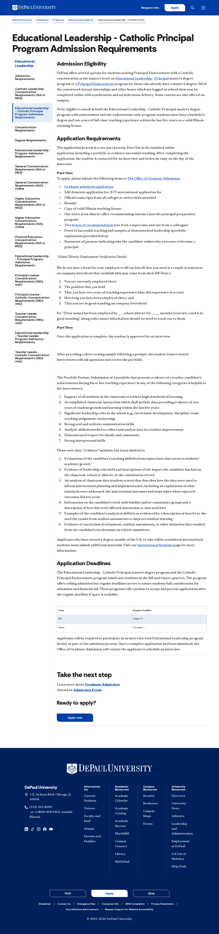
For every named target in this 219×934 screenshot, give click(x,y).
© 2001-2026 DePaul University (109, 919)
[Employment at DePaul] (182, 844)
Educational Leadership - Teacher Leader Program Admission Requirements (32, 337)
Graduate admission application (88, 187)
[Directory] (182, 796)
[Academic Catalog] (123, 811)
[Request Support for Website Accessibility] (129, 909)
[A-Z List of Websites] (182, 857)
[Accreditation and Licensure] (82, 909)
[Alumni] (94, 829)
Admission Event (87, 690)
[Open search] (193, 8)
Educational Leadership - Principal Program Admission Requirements (32, 260)
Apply (175, 8)
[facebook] (45, 829)
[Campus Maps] (151, 814)
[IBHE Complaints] (135, 903)
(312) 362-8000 (40, 807)
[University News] (182, 806)
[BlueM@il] (123, 833)
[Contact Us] (63, 903)
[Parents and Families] (94, 839)
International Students (155, 545)
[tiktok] (32, 829)
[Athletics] (182, 816)
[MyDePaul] (123, 861)
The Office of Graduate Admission (153, 178)
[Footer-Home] (109, 769)
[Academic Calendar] (123, 799)
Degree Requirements (30, 140)
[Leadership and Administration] (182, 829)
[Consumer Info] (110, 903)
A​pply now (75, 718)
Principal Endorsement (96, 84)
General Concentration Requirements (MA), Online (31, 185)
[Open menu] (204, 7)
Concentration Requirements (25, 128)
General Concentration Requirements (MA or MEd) (31, 169)
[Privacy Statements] (162, 903)
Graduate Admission (102, 684)
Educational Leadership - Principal (142, 78)
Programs (58, 19)
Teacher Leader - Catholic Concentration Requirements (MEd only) (32, 356)
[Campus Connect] (123, 844)
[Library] (123, 854)
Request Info (150, 8)
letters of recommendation (92, 225)
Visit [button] (68, 893)
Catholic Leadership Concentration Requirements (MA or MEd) (30, 93)
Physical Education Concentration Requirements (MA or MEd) (30, 241)
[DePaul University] (39, 7)
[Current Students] (94, 799)
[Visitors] (94, 808)
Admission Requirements (25, 77)
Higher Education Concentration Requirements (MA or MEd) (30, 203)
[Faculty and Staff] (94, 819)
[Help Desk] (182, 866)
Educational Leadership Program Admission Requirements (32, 153)
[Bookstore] (151, 803)
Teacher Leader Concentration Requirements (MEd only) (29, 318)
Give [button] (151, 893)
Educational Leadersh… (81, 19)
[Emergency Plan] (86, 903)
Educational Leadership (25, 63)
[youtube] (51, 829)
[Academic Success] (123, 824)
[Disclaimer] (45, 903)
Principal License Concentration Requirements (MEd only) (29, 280)
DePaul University (22, 19)
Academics (42, 19)
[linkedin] (26, 829)
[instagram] (38, 829)
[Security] (151, 796)
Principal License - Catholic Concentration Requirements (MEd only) (32, 299)
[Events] (151, 824)
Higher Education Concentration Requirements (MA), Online (29, 222)
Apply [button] (109, 893)
